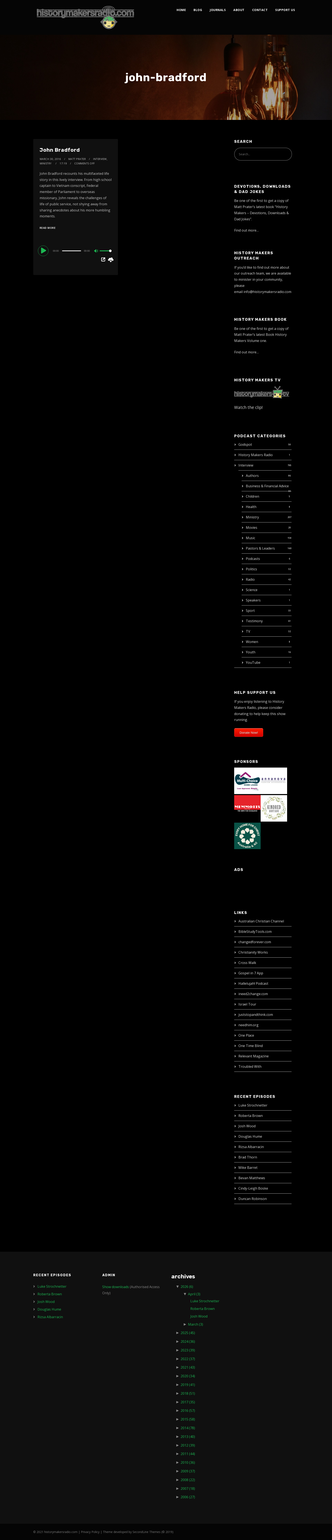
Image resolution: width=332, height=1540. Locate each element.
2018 (188, 1393)
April (194, 1294)
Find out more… (246, 230)
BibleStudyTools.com (255, 931)
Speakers (253, 600)
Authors (252, 475)
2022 (188, 1359)
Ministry (252, 517)
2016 (188, 1410)
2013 (188, 1436)
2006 (188, 1497)
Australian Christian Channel (261, 921)
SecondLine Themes (146, 1532)
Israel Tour (247, 1004)
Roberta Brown (250, 1115)
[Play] (44, 250)
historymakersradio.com (60, 1532)
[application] (76, 250)
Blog (198, 10)
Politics (251, 569)
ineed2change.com (253, 993)
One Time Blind (250, 1045)
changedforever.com (254, 942)
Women (252, 641)
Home (181, 10)
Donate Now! (248, 732)
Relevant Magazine (253, 1056)
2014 (188, 1428)
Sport (250, 610)
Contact (260, 10)
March (195, 1324)
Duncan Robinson (252, 1198)
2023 (188, 1350)
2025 (188, 1332)
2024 (188, 1341)
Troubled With (249, 1066)
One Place (246, 1035)
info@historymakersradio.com (267, 291)
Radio (250, 579)
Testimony (254, 621)
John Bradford (60, 150)
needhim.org (248, 1025)
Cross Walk (247, 962)
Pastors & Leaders (260, 548)
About (239, 10)
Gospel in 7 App (250, 973)
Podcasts (253, 558)
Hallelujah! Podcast (253, 983)
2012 (188, 1445)
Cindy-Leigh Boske (253, 1188)
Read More (48, 228)
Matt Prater (77, 159)
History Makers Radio (255, 455)
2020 (188, 1376)
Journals (218, 10)
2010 (188, 1462)
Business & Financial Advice (267, 486)
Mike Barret (247, 1167)
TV (248, 631)
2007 (188, 1488)
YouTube (253, 662)
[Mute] (96, 251)
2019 (188, 1384)
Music (250, 538)
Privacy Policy (90, 1532)
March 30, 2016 (50, 159)
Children (252, 496)
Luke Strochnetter (252, 1105)
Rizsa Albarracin (251, 1146)
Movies (251, 527)
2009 (188, 1471)
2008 (188, 1480)
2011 (188, 1453)
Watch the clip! (248, 407)
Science (251, 589)
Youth (250, 652)
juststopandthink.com (255, 1014)
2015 (188, 1419)
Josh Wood (247, 1126)
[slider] (71, 250)
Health (251, 506)
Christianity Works (253, 952)
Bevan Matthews (251, 1178)
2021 (188, 1367)
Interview (245, 465)
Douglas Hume (250, 1136)
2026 (187, 1286)
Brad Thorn (247, 1157)
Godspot (245, 444)
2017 (188, 1402)
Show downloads (115, 1286)
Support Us (285, 10)
